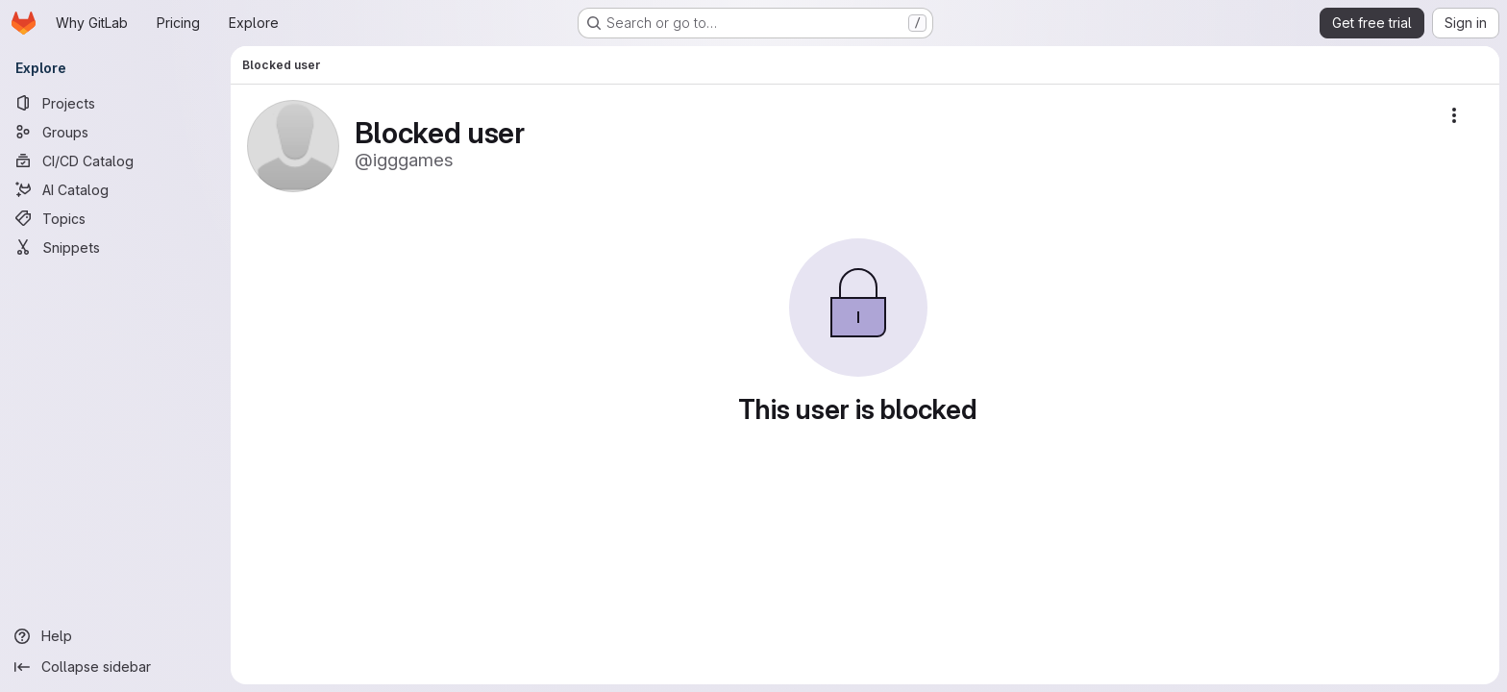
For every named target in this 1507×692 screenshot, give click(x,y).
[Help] (115, 636)
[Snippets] (115, 247)
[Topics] (115, 218)
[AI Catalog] (115, 189)
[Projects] (115, 102)
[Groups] (115, 131)
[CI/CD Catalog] (115, 160)
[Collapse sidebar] (115, 667)
